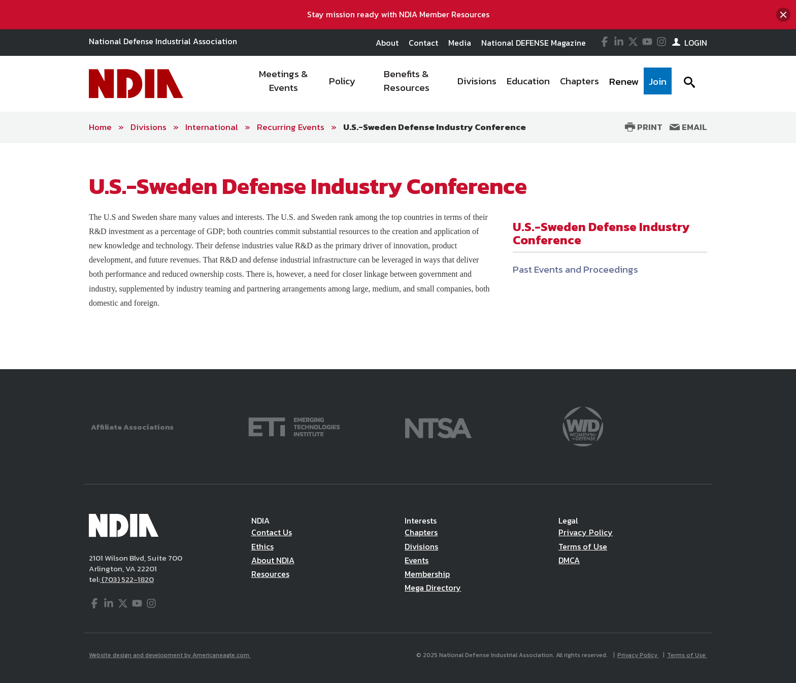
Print (643, 127)
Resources (270, 574)
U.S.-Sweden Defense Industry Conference (434, 127)
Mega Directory (433, 587)
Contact (423, 43)
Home (100, 127)
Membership (427, 574)
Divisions (148, 127)
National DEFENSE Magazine (533, 43)
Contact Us (271, 532)
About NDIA (272, 560)
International (211, 127)
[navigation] (458, 84)
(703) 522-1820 (127, 579)
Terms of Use (582, 546)
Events (416, 560)
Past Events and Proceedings (575, 269)
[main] (398, 256)
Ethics (262, 546)
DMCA (569, 560)
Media (459, 43)
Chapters (421, 532)
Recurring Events (290, 127)
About (387, 43)
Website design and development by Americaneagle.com (170, 655)
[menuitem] (284, 84)
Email (688, 127)
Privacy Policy (585, 532)
